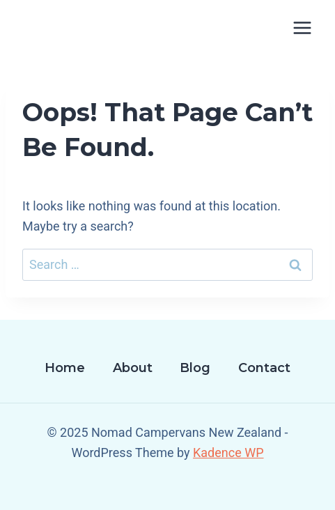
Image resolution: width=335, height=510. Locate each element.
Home (65, 368)
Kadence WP (228, 452)
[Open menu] (302, 27)
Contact (264, 368)
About (133, 368)
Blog (195, 368)
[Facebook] (168, 490)
